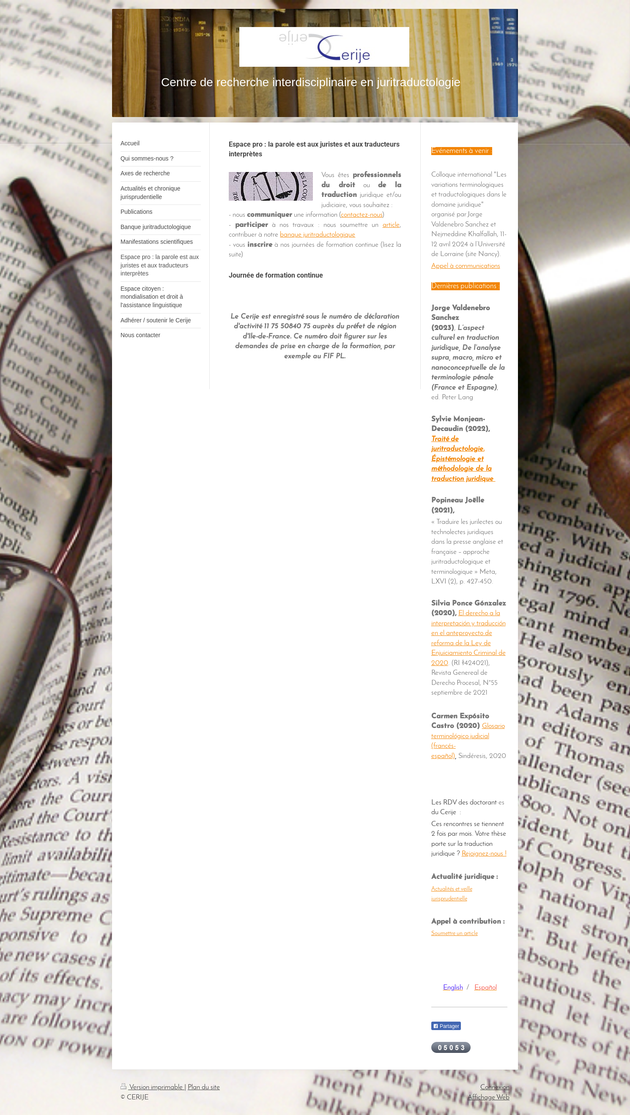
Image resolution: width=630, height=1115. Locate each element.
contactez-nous (361, 214)
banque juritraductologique (317, 234)
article (391, 225)
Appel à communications (465, 266)
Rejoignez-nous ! (484, 853)
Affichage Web (488, 1097)
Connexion (494, 1087)
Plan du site (204, 1087)
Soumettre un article (454, 933)
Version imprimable (152, 1087)
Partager (446, 1026)
